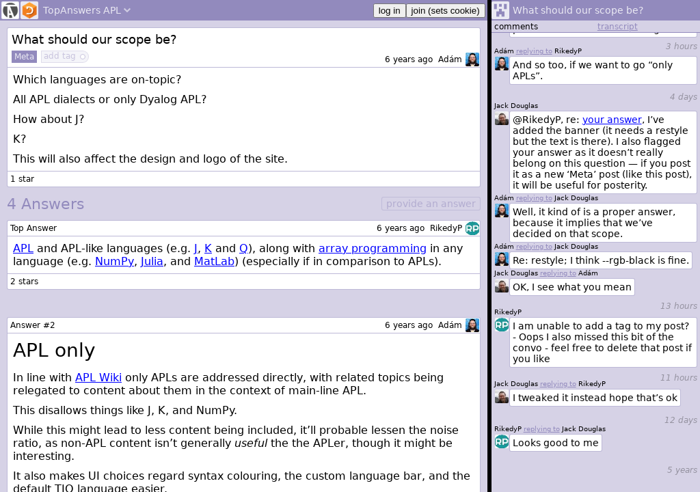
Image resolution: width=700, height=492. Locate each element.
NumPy (114, 261)
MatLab (214, 261)
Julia (152, 261)
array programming (373, 248)
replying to (542, 429)
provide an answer (431, 203)
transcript (617, 26)
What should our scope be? (94, 39)
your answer (612, 119)
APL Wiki (98, 377)
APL (23, 248)
